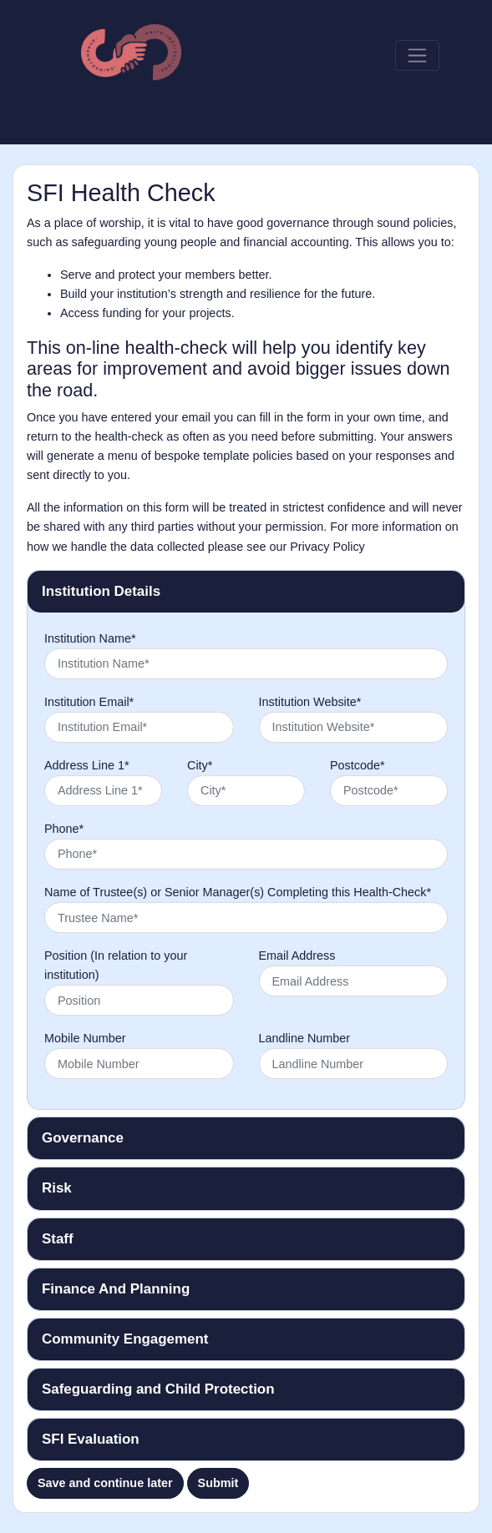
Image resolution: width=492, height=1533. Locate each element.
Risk (57, 1188)
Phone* (64, 828)
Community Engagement (125, 1339)
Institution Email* (89, 702)
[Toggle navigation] (417, 55)
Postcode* (357, 765)
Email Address (297, 955)
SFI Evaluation (90, 1439)
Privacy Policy (327, 546)
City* (199, 765)
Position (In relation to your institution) (115, 965)
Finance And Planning (116, 1289)
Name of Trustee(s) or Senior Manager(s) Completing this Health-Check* (237, 892)
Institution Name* (90, 638)
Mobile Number (85, 1038)
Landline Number (305, 1038)
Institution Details (101, 591)
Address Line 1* (86, 765)
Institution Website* (310, 702)
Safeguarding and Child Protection (158, 1389)
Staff (58, 1239)
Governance (83, 1138)
